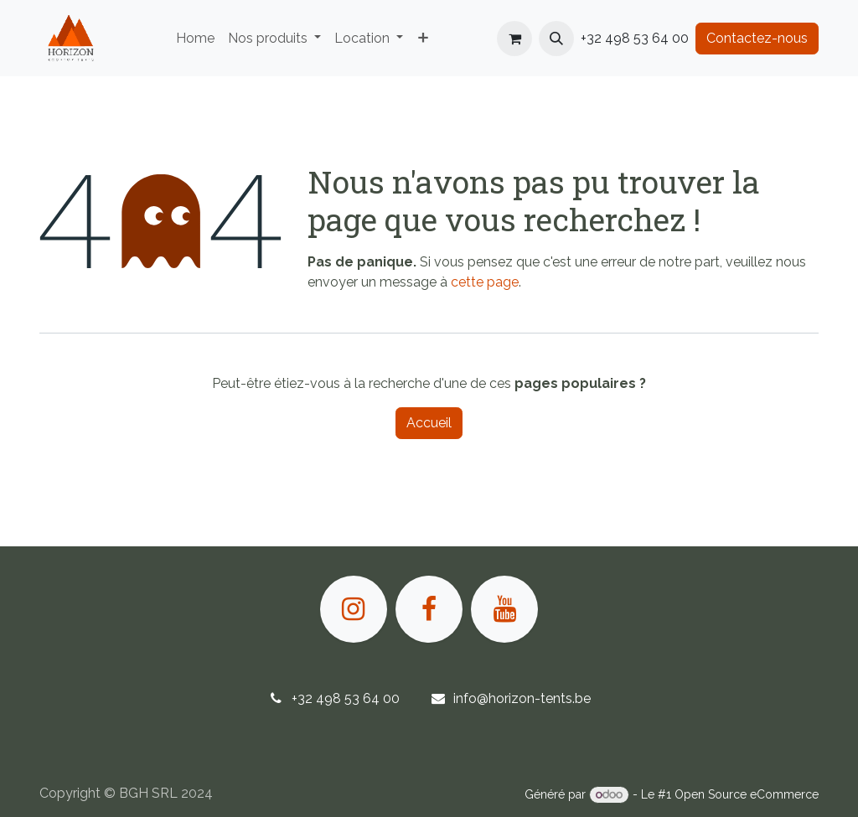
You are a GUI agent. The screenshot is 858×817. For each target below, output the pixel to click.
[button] (556, 38)
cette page (485, 282)
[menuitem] (195, 38)
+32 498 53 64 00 (346, 698)
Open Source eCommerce (747, 794)
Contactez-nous (757, 38)
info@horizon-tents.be (522, 698)
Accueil (429, 423)
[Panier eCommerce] (514, 38)
